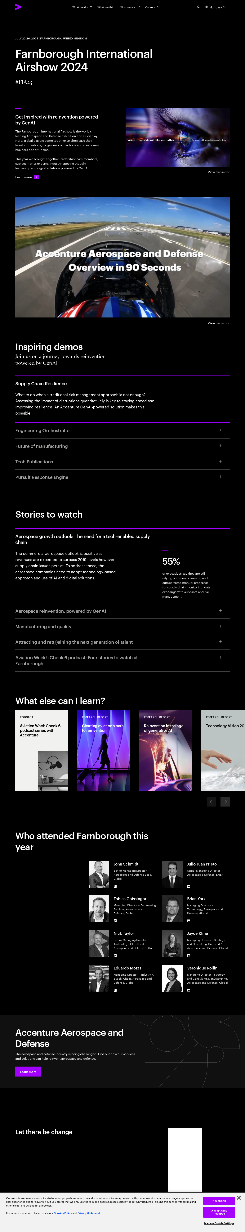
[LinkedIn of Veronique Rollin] (188, 990)
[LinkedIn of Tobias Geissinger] (115, 920)
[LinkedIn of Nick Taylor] (115, 955)
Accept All (219, 1201)
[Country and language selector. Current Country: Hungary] (216, 6)
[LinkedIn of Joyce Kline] (188, 955)
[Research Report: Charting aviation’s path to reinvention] (103, 750)
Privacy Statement (89, 1213)
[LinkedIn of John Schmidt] (115, 886)
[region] (122, 1212)
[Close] (239, 1198)
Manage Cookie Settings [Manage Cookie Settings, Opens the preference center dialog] (219, 1223)
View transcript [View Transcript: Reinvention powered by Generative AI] (219, 171)
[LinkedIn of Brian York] (188, 920)
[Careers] (153, 7)
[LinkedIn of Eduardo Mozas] (115, 990)
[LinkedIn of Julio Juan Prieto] (188, 886)
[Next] (225, 802)
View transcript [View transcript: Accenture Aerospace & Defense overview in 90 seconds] (219, 323)
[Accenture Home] (27, 7)
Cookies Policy (63, 1213)
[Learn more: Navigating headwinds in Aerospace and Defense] (27, 177)
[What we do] (82, 7)
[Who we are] (130, 7)
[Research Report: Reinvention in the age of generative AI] (165, 750)
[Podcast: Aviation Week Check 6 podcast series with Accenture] (41, 750)
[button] (28, 1072)
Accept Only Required (219, 1212)
